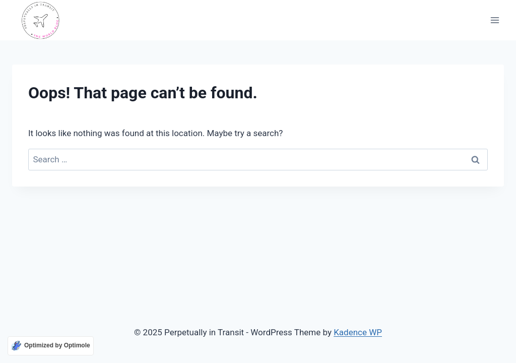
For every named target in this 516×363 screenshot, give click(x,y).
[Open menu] (494, 20)
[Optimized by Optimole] (51, 345)
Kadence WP (358, 332)
